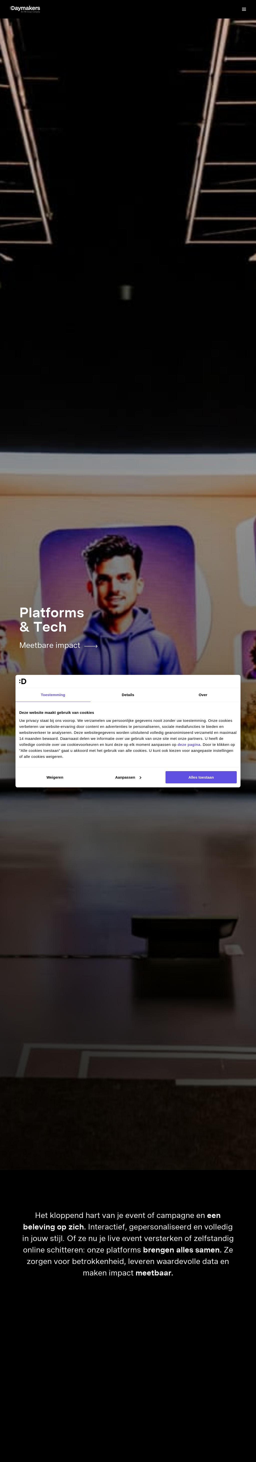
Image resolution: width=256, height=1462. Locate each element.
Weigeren (54, 777)
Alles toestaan (201, 777)
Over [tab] (203, 695)
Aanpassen (128, 777)
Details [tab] (128, 695)
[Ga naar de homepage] (25, 9)
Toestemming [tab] (53, 695)
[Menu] (244, 9)
